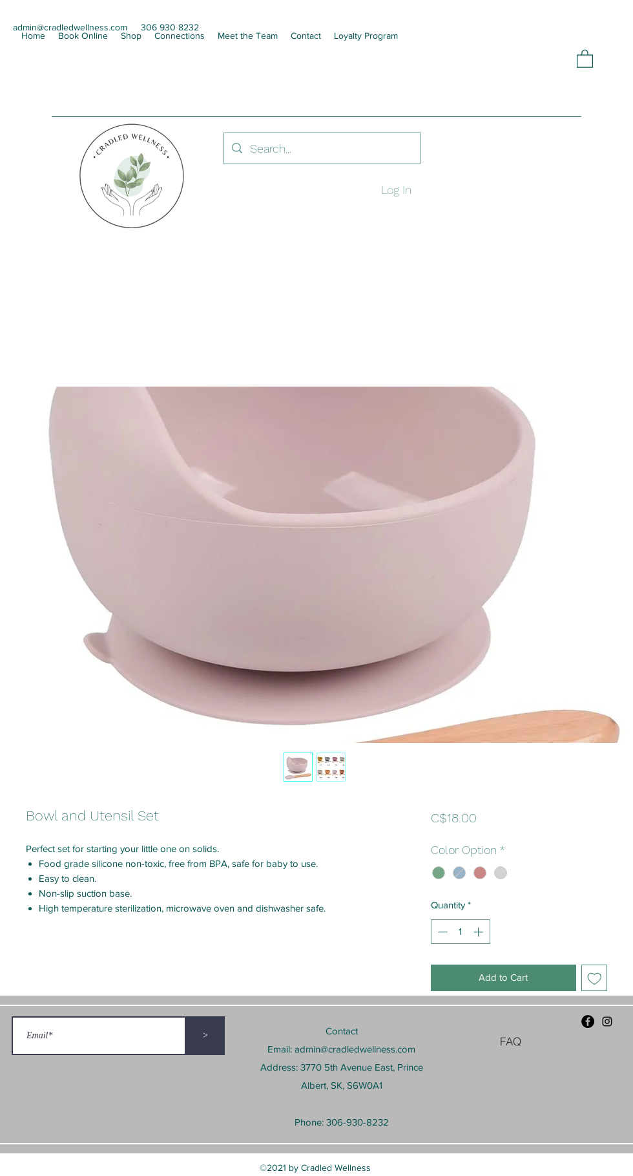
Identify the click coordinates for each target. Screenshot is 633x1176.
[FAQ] (510, 1041)
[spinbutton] (460, 932)
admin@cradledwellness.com (355, 1048)
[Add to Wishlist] (594, 978)
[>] (205, 1035)
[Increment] (479, 932)
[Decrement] (441, 932)
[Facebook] (587, 1021)
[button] (585, 58)
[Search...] (321, 148)
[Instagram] (607, 1021)
